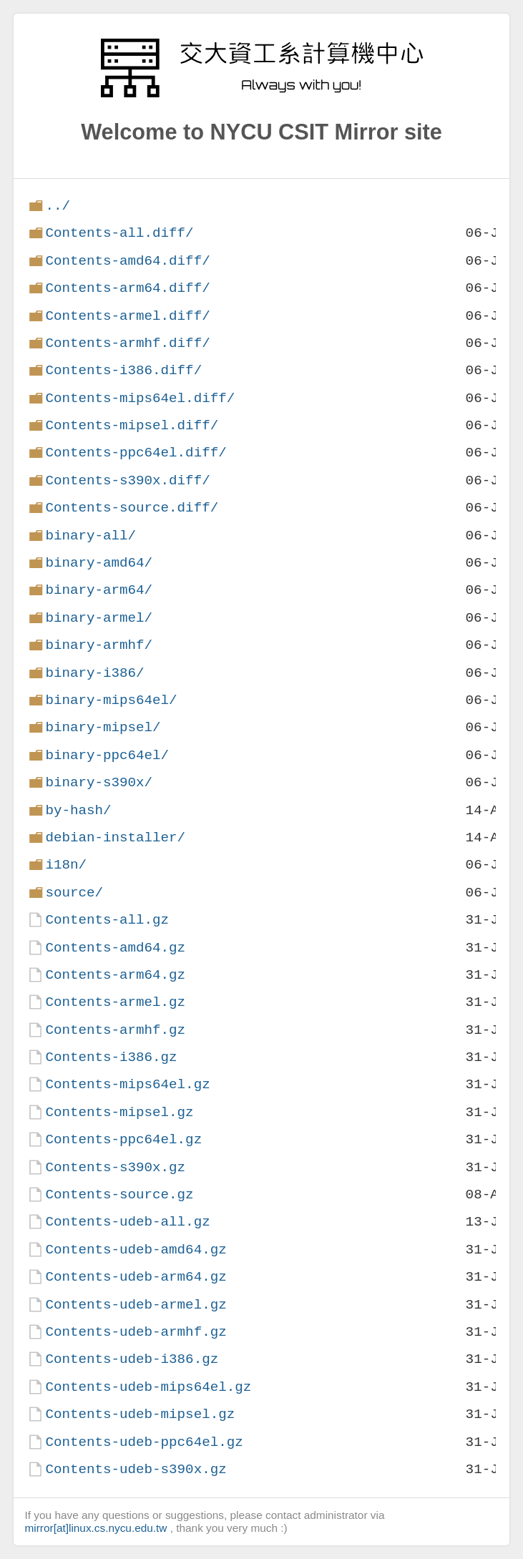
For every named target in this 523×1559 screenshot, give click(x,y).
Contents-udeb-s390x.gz (135, 1469)
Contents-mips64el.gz (127, 1084)
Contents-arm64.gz (115, 974)
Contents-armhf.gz (115, 1030)
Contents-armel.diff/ (127, 316)
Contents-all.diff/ (119, 233)
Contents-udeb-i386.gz (131, 1359)
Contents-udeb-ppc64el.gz (144, 1442)
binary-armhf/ (98, 645)
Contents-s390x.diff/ (127, 480)
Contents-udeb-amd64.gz (135, 1249)
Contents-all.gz (107, 919)
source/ (74, 892)
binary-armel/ (98, 617)
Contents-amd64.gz (115, 947)
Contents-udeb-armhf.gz (135, 1331)
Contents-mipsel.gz (119, 1112)
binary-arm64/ (98, 590)
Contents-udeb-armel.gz (135, 1304)
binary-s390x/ (98, 782)
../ (57, 205)
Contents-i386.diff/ (123, 370)
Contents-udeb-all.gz (127, 1221)
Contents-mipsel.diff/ (131, 425)
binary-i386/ (94, 673)
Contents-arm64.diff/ (127, 288)
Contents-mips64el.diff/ (140, 398)
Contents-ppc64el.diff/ (135, 452)
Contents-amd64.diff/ (127, 260)
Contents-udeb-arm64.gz (135, 1276)
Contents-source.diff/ (131, 507)
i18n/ (66, 864)
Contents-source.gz (119, 1194)
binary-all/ (90, 535)
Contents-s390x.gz (115, 1167)
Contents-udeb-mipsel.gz (140, 1414)
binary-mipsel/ (102, 727)
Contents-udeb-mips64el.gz (148, 1387)
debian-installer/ (115, 837)
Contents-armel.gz (115, 1002)
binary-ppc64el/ (107, 755)
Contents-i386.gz (111, 1057)
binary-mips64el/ (111, 700)
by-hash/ (78, 810)
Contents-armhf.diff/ (127, 343)
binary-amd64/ (98, 562)
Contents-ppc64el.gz (123, 1139)
